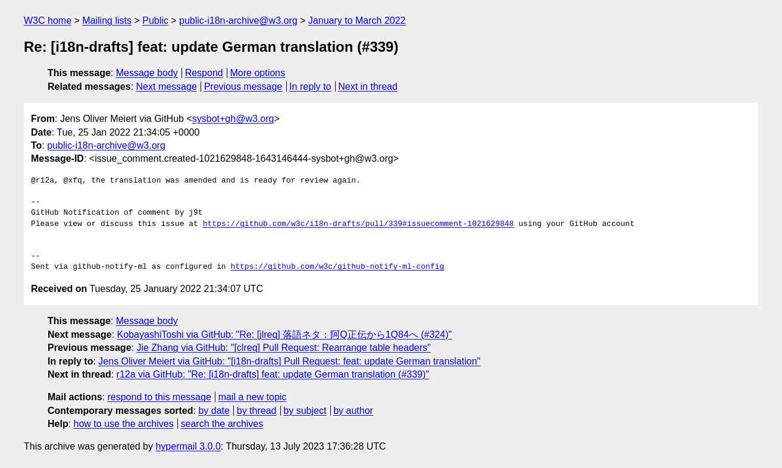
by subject (304, 411)
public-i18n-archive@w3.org (238, 20)
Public (155, 20)
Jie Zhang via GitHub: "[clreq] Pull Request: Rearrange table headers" (283, 348)
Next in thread (368, 86)
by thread (257, 411)
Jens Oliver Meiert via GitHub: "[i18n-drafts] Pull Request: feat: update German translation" (289, 361)
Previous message (243, 86)
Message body (147, 73)
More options (258, 73)
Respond (204, 73)
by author (353, 411)
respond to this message (159, 397)
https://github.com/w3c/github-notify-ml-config (337, 267)
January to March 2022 (357, 20)
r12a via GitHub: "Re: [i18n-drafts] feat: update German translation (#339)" (273, 374)
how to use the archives (124, 424)
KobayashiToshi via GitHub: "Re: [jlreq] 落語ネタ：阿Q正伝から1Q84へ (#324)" (284, 334)
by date (213, 411)
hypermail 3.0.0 (187, 446)
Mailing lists (107, 20)
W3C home (47, 20)
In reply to (310, 86)
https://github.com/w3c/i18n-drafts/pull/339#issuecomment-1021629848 (358, 224)
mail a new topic (252, 397)
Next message (166, 86)
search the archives (222, 424)
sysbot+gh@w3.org (233, 119)
